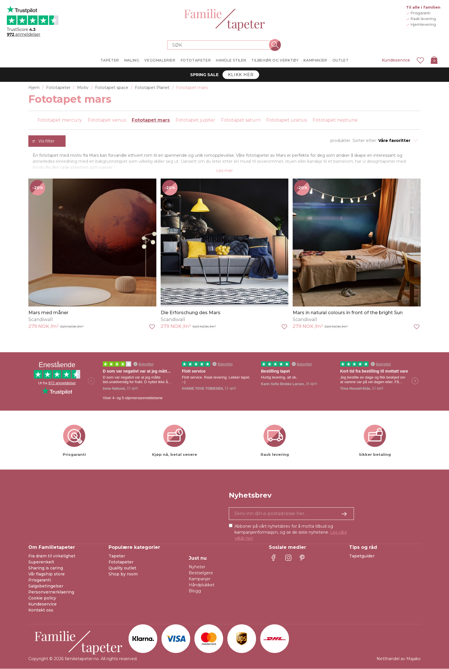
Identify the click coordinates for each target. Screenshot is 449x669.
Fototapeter (121, 562)
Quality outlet (122, 568)
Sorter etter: (364, 140)
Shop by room (123, 574)
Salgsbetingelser (45, 586)
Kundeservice (396, 60)
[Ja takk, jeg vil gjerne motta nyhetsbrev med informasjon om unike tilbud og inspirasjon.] (291, 514)
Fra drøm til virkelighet (51, 556)
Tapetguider (362, 556)
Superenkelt (41, 562)
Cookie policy (42, 598)
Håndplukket (201, 585)
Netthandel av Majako (399, 659)
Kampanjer (199, 579)
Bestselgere (201, 573)
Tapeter (117, 556)
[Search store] (221, 45)
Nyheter (197, 567)
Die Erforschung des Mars (190, 313)
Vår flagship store (46, 574)
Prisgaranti (39, 580)
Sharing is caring (45, 568)
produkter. (340, 140)
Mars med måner (48, 313)
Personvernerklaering (51, 592)
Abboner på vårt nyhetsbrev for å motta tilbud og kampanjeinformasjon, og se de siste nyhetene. (291, 532)
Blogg (195, 591)
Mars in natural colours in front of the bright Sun (348, 313)
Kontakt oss (40, 610)
